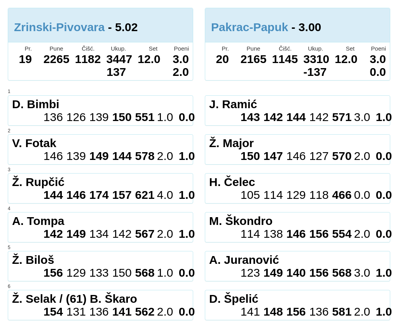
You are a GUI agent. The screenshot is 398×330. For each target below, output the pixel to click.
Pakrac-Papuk (249, 27)
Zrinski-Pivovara (59, 27)
